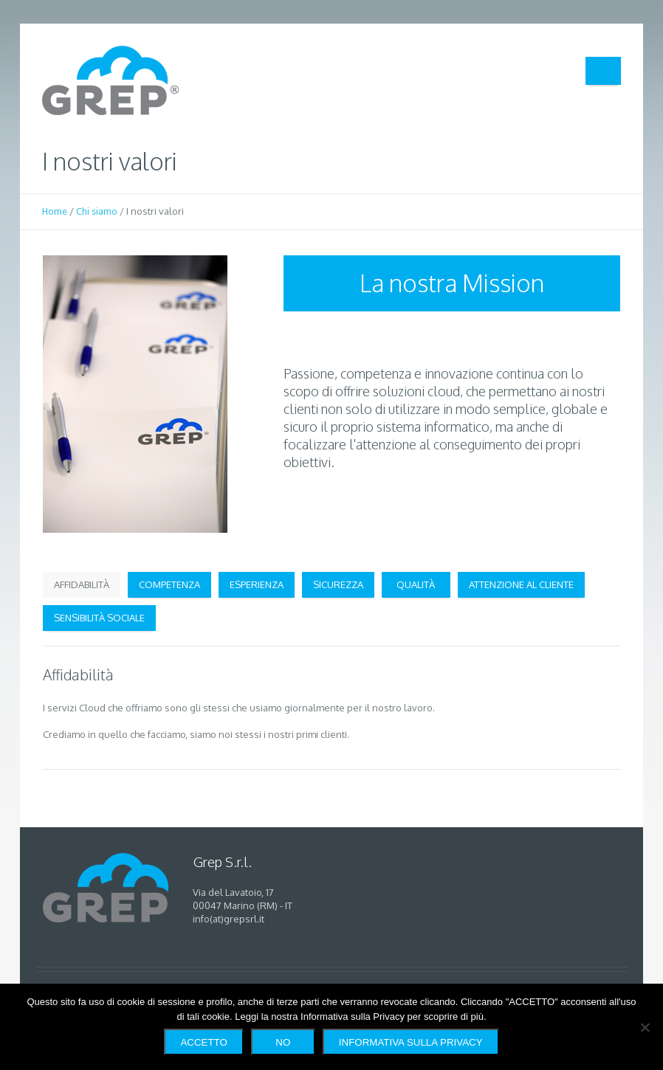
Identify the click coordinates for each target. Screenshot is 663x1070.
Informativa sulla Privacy (411, 1042)
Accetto (203, 1042)
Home (54, 211)
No (282, 1042)
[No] (644, 1027)
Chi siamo (96, 211)
